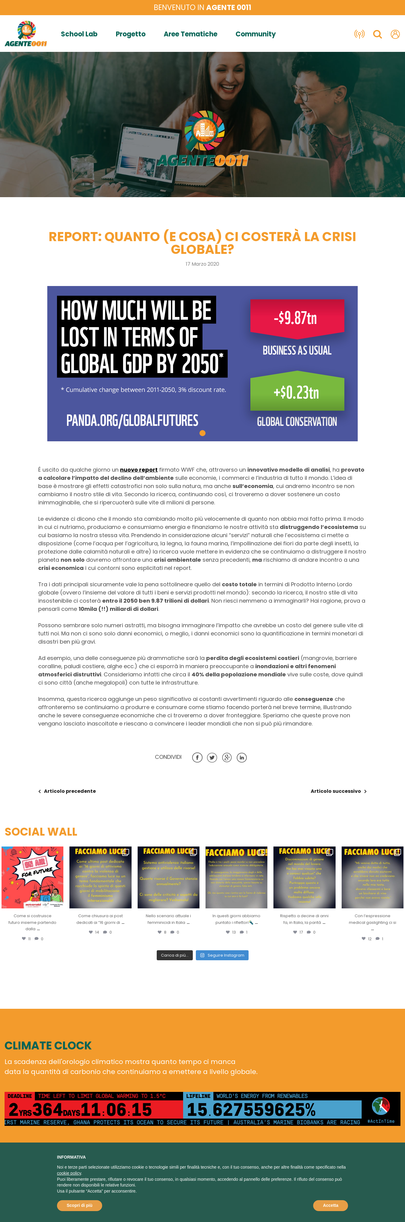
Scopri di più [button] (79, 1205)
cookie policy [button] (69, 1173)
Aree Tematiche (190, 34)
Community (256, 34)
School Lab (79, 34)
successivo (336, 791)
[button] (202, 433)
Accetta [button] (330, 1205)
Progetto (131, 34)
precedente (70, 791)
